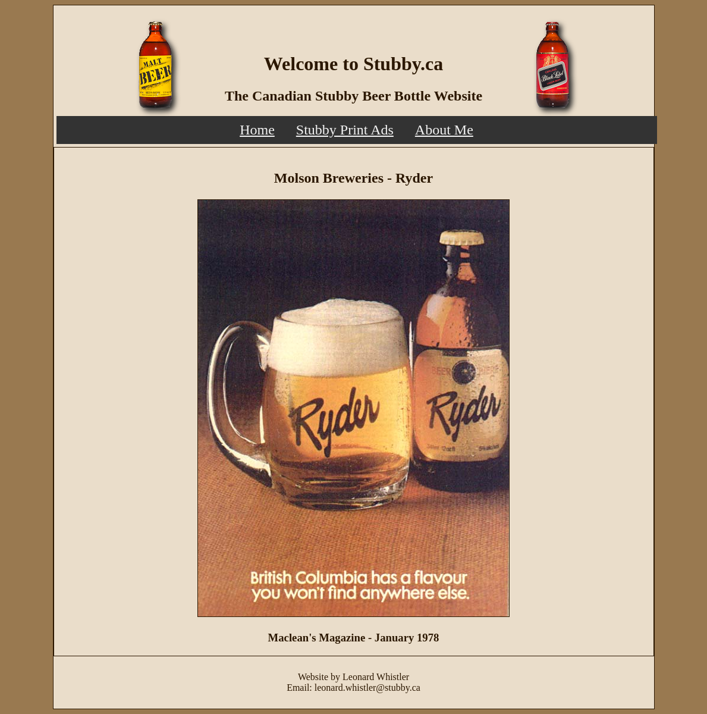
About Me (444, 129)
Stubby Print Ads (345, 129)
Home (257, 129)
